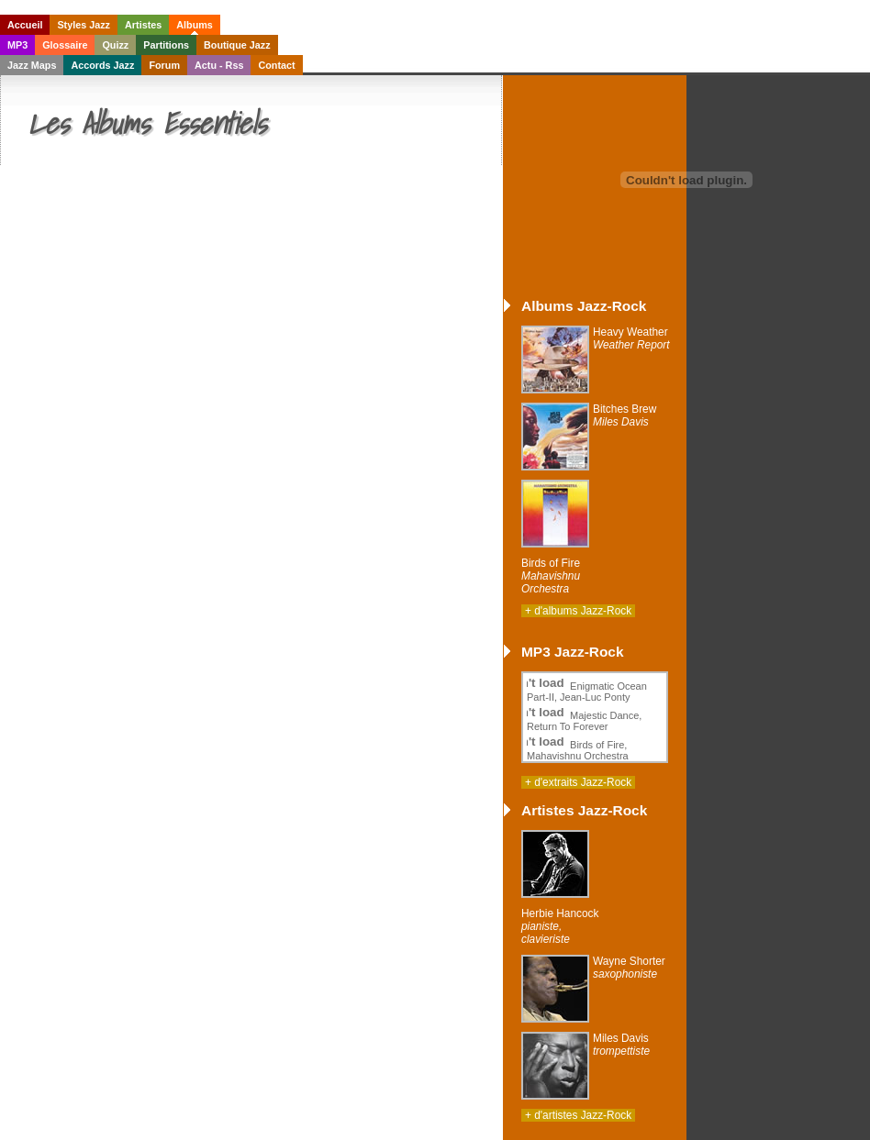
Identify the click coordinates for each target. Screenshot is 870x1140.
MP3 (17, 44)
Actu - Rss (219, 65)
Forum (164, 65)
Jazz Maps (31, 65)
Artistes (143, 24)
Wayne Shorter (629, 967)
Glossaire (64, 44)
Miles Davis (621, 1044)
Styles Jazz (83, 24)
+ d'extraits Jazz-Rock (578, 782)
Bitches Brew (624, 415)
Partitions (166, 44)
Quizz (115, 44)
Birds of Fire (550, 576)
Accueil (24, 24)
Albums (194, 24)
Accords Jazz (102, 65)
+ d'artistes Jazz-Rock (578, 1115)
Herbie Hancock (559, 926)
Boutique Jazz (237, 44)
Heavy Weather (631, 338)
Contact (276, 65)
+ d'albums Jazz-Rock (578, 610)
